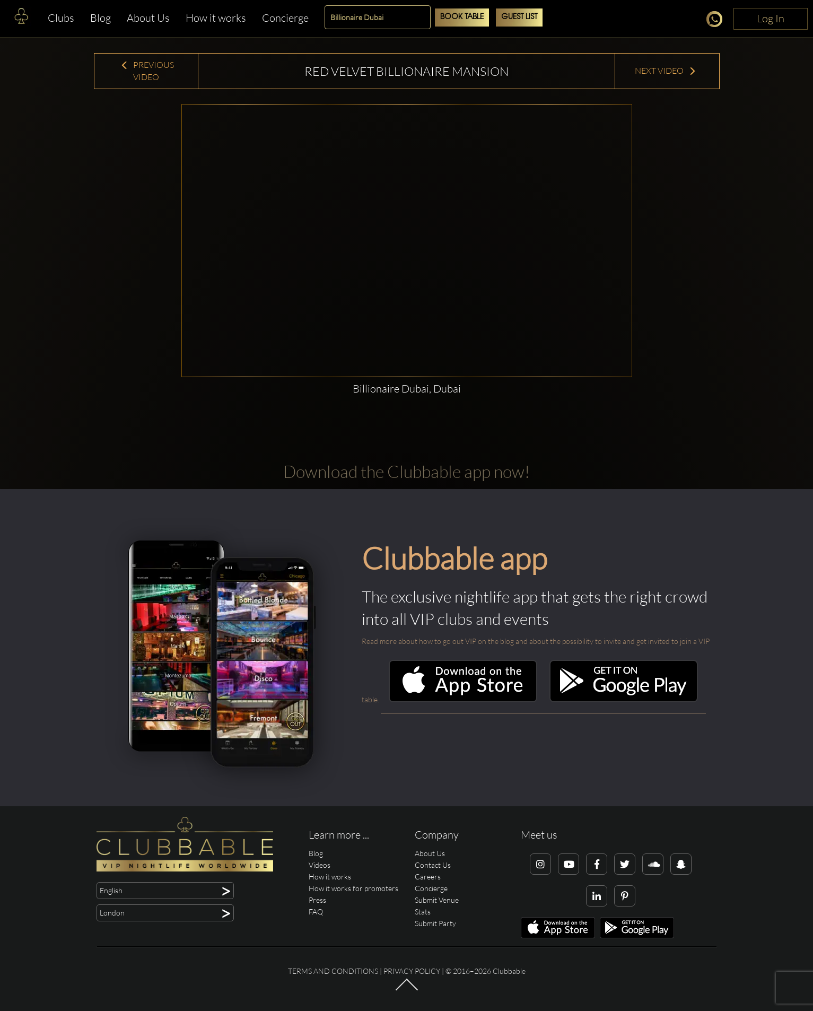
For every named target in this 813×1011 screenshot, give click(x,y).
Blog (100, 17)
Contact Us (433, 864)
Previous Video (147, 70)
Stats (423, 911)
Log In (770, 18)
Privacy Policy (411, 970)
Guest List (519, 17)
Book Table (462, 17)
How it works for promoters (353, 888)
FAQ (316, 911)
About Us (148, 17)
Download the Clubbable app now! (406, 471)
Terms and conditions (333, 970)
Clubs (61, 17)
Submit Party (435, 923)
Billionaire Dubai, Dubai (407, 388)
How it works (216, 17)
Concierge (285, 17)
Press (317, 899)
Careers (428, 876)
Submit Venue (437, 899)
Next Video (665, 70)
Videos (319, 864)
